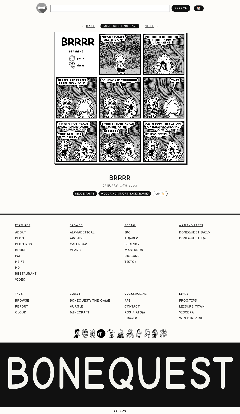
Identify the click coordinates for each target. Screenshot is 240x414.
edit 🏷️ (160, 193)
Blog (19, 238)
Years (75, 250)
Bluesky (132, 244)
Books (20, 250)
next (149, 26)
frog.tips (188, 300)
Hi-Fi (19, 262)
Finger (130, 318)
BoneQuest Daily (194, 232)
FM (17, 256)
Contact (132, 306)
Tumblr (131, 238)
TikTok (130, 262)
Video (20, 279)
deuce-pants (85, 193)
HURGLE (76, 306)
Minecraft (79, 312)
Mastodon (133, 250)
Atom (140, 312)
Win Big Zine (191, 318)
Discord (132, 256)
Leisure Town (192, 306)
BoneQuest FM (192, 238)
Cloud (20, 312)
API (127, 300)
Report (21, 306)
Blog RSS (23, 244)
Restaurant (26, 273)
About (20, 232)
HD (17, 268)
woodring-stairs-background (125, 193)
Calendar (78, 244)
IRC (127, 232)
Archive (77, 238)
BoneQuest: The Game (90, 300)
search (180, 8)
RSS (127, 312)
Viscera (186, 312)
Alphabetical (82, 232)
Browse (22, 300)
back (90, 26)
